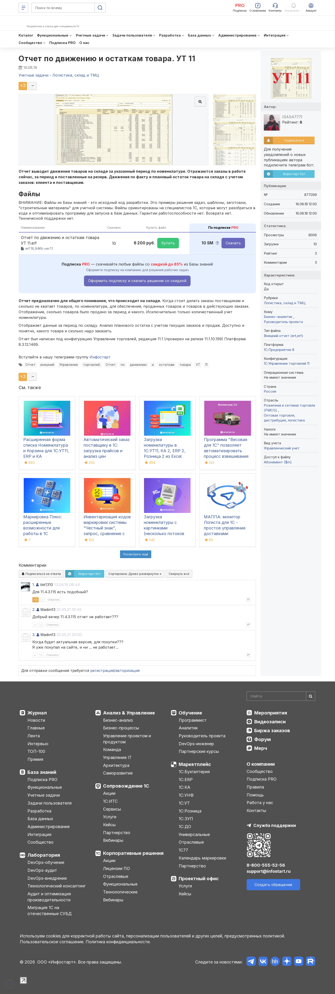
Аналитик (188, 727)
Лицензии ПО (116, 868)
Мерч (260, 748)
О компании (261, 764)
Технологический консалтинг (56, 885)
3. (33, 634)
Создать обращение (273, 884)
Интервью (37, 743)
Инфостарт (100, 357)
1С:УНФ (186, 795)
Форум (262, 739)
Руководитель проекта (283, 322)
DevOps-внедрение (47, 878)
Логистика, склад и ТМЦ (284, 303)
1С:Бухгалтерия (194, 771)
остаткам (166, 365)
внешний (47, 365)
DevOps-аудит (42, 870)
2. (33, 609)
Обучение (190, 713)
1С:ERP (186, 779)
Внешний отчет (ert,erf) (283, 336)
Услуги (109, 816)
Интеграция (39, 834)
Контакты (256, 810)
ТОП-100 (36, 751)
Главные (36, 727)
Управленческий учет (282, 448)
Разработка (39, 811)
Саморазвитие (118, 773)
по (123, 365)
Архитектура (116, 765)
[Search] (281, 696)
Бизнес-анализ (118, 720)
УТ (198, 365)
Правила (255, 787)
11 (206, 365)
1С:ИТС (110, 801)
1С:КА (184, 787)
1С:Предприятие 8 (279, 349)
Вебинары (113, 840)
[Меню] (23, 8)
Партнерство (116, 832)
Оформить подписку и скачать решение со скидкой (137, 280)
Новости (36, 720)
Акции (109, 793)
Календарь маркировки (202, 858)
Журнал (37, 713)
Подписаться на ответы (41, 574)
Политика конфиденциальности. (118, 941)
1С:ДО (185, 826)
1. (33, 584)
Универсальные (194, 834)
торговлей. (91, 365)
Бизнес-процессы (121, 727)
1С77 (183, 850)
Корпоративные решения (133, 853)
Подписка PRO (42, 779)
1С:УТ (184, 803)
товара (185, 365)
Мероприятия (270, 713)
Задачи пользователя (49, 803)
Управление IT (117, 757)
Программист (193, 720)
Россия (270, 391)
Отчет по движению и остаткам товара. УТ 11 (107, 58)
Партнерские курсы (199, 751)
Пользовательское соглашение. (52, 941)
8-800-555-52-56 (266, 865)
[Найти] (310, 696)
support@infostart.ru (269, 871)
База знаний (41, 772)
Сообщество (40, 842)
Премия (35, 759)
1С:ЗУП (186, 818)
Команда (112, 749)
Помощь (255, 794)
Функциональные (44, 787)
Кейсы (109, 824)
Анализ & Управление (129, 713)
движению (138, 365)
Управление (68, 365)
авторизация (127, 670)
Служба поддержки (274, 825)
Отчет (30, 365)
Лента (33, 735)
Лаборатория (43, 855)
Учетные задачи (43, 795)
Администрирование (48, 826)
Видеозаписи (270, 721)
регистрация (102, 670)
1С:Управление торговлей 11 (286, 363)
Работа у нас (260, 802)
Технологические (120, 892)
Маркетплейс (195, 764)
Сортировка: (134, 574)
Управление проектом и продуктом (127, 738)
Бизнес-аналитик (278, 316)
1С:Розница (190, 811)
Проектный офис (199, 878)
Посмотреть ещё (135, 554)
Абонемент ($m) (278, 462)
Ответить (53, 599)
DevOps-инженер (196, 743)
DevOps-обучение (45, 862)
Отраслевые (115, 876)
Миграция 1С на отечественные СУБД (49, 910)
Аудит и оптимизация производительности (49, 896)
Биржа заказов (272, 730)
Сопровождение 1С (126, 786)
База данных (40, 818)
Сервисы (112, 809)
